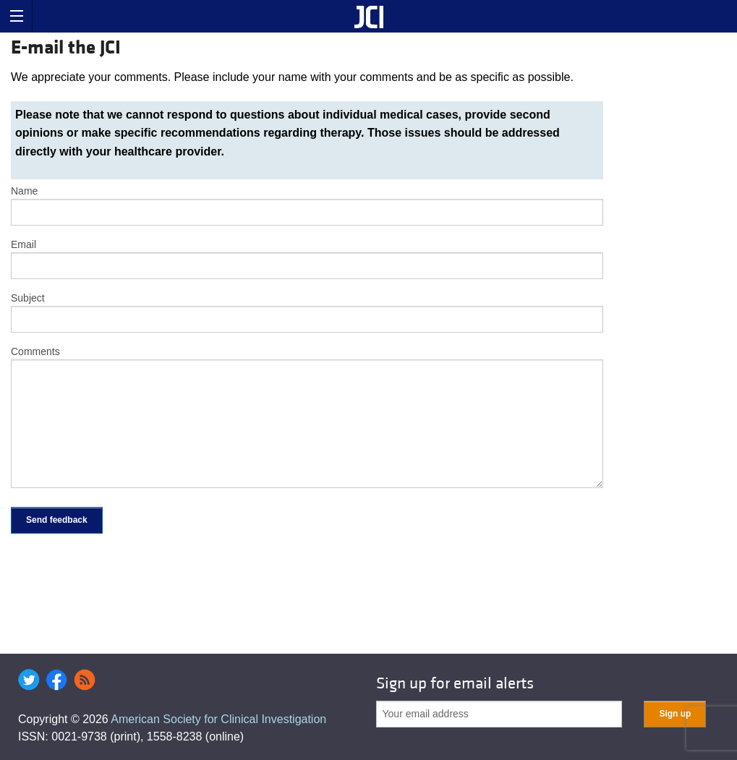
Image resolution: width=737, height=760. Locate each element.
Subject (28, 298)
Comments (35, 351)
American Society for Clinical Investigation (218, 719)
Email (23, 244)
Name (24, 191)
